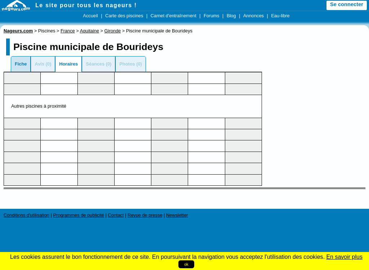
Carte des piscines (124, 15)
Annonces (253, 15)
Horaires (68, 64)
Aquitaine (89, 30)
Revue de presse (145, 215)
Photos (127, 64)
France (68, 30)
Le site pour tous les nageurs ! (86, 5)
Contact (116, 215)
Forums (211, 15)
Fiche (21, 64)
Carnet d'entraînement (173, 15)
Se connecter (346, 4)
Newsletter (177, 215)
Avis (39, 64)
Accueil (90, 15)
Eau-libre (280, 15)
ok (186, 264)
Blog (231, 15)
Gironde (113, 30)
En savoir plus (344, 257)
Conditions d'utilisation (26, 215)
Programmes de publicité (78, 215)
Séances (95, 64)
